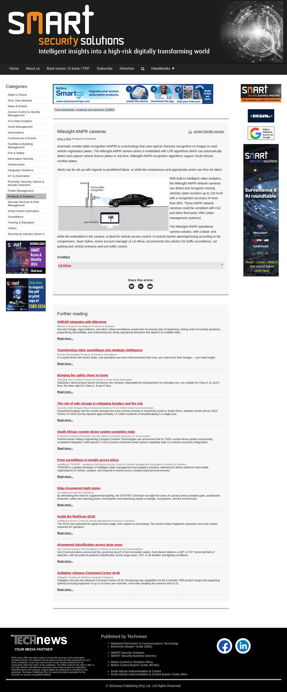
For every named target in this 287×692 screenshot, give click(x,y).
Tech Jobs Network (20, 100)
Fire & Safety (16, 153)
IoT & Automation (19, 176)
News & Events (17, 106)
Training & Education (21, 222)
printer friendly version (205, 131)
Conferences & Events (22, 138)
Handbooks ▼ (163, 68)
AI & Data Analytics (20, 121)
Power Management (20, 190)
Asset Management (20, 126)
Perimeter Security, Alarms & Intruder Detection (26, 183)
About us (33, 68)
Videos (12, 228)
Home (14, 68)
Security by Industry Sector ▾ (26, 234)
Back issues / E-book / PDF (68, 68)
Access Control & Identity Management (24, 113)
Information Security (20, 158)
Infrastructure (16, 164)
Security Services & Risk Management (23, 203)
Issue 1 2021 (64, 138)
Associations (16, 132)
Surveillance (16, 216)
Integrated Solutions (20, 170)
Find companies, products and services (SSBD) (84, 109)
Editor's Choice (17, 94)
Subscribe (104, 68)
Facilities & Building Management (20, 145)
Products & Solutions (21, 196)
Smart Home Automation (24, 211)
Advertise (126, 68)
